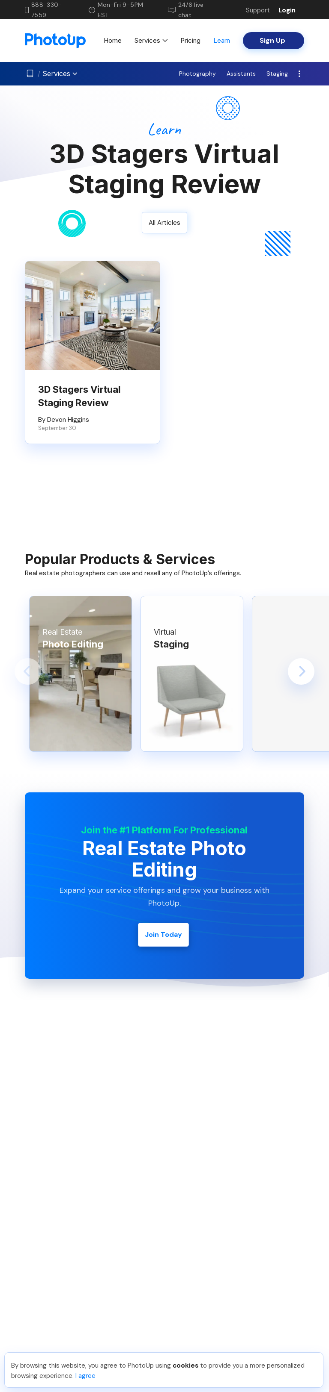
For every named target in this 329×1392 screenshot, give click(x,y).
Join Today (163, 934)
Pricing (190, 40)
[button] (28, 671)
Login (287, 10)
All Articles (164, 222)
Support (258, 10)
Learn (221, 40)
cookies (185, 1365)
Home (113, 40)
